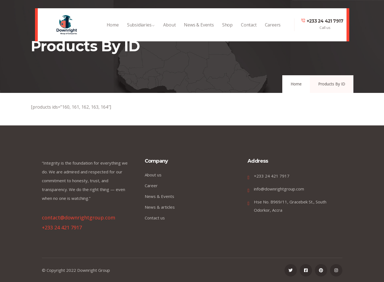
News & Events (199, 27)
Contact (249, 27)
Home (113, 27)
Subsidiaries (141, 27)
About (169, 27)
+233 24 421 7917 (325, 21)
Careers (273, 27)
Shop (227, 27)
